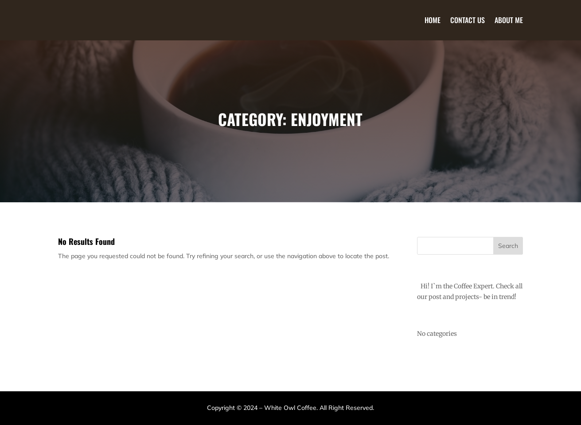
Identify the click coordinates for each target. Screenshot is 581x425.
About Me (509, 20)
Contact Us (467, 20)
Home (433, 20)
